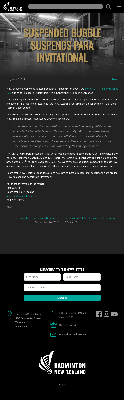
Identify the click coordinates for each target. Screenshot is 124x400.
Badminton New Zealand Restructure (38, 218)
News (114, 79)
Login (62, 384)
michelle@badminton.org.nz (21, 196)
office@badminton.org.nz (73, 334)
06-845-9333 (67, 325)
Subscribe (62, 298)
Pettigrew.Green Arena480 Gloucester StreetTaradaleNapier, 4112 (28, 320)
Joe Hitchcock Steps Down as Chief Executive (90, 218)
